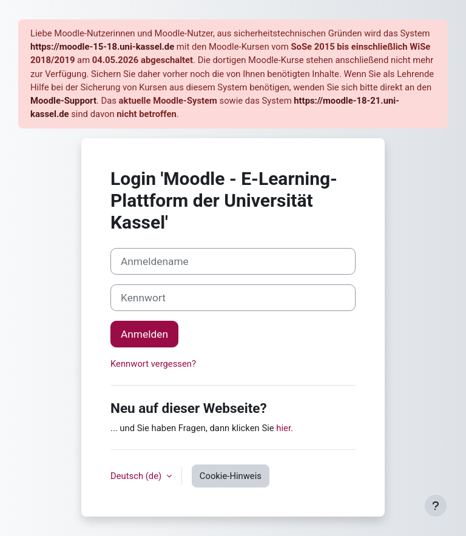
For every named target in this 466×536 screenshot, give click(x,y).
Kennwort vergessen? (153, 363)
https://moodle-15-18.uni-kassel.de (102, 46)
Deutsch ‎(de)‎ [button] (137, 476)
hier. (284, 428)
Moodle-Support (63, 100)
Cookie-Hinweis (231, 476)
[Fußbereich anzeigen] (436, 506)
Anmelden (144, 334)
